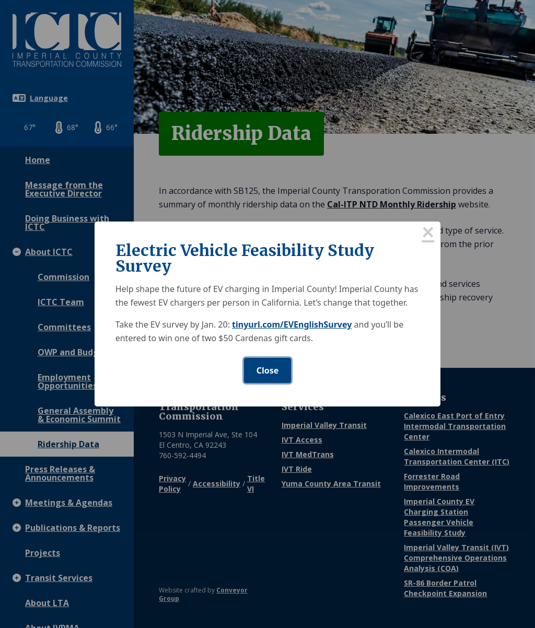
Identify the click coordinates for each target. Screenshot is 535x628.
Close (268, 370)
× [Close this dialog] (428, 234)
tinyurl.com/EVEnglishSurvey (292, 324)
